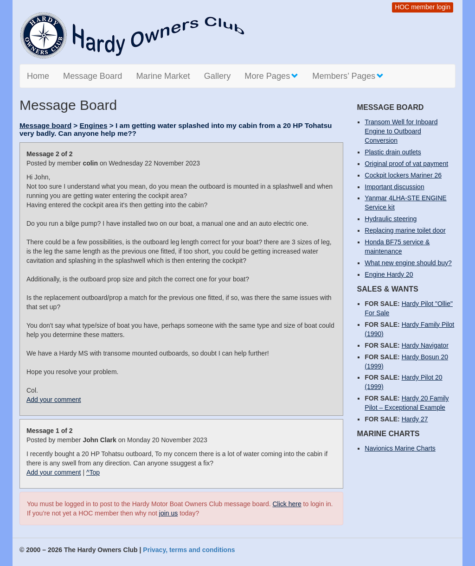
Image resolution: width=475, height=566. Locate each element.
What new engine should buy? (408, 263)
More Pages (271, 76)
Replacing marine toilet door (405, 230)
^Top (93, 472)
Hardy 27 (415, 419)
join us (168, 513)
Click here (286, 504)
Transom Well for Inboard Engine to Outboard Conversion (401, 131)
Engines (94, 125)
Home (38, 76)
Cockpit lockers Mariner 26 (403, 175)
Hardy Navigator (425, 345)
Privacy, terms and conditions (189, 549)
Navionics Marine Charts (400, 448)
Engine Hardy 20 (389, 274)
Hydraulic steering (391, 219)
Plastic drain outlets (393, 152)
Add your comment (53, 399)
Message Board (92, 76)
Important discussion (394, 187)
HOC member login (422, 7)
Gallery (217, 76)
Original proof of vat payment (406, 163)
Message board (45, 125)
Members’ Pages (348, 76)
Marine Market (163, 76)
